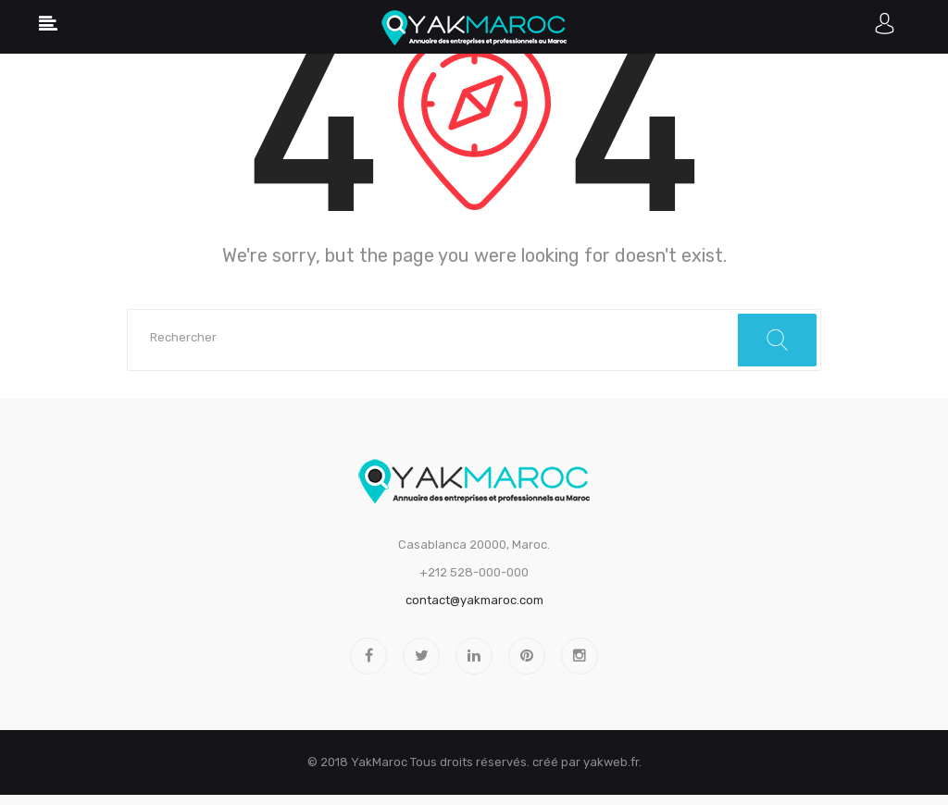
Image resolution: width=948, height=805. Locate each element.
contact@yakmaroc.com (474, 600)
